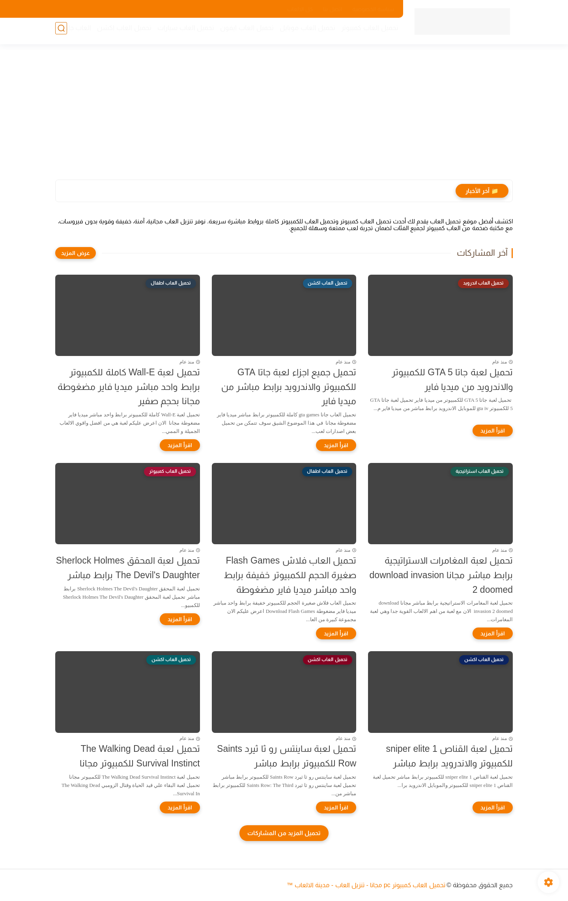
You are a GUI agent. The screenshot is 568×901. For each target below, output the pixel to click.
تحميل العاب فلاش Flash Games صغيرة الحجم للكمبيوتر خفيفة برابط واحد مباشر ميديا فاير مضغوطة (290, 575)
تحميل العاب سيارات (181, 32)
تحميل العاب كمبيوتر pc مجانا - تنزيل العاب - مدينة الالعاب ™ (365, 885)
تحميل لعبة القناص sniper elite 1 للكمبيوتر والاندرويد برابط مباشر (449, 756)
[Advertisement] (284, 118)
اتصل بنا (332, 9)
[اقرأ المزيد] (493, 430)
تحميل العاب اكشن (120, 32)
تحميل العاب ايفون (243, 32)
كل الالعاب (300, 9)
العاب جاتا (74, 32)
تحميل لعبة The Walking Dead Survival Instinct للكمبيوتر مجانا (140, 756)
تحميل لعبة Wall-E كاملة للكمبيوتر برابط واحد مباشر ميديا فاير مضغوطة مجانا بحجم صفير (129, 386)
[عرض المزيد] (75, 253)
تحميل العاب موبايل (303, 32)
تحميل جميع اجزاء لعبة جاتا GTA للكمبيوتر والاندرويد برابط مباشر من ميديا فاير (289, 386)
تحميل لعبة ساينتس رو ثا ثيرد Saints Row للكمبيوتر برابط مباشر (286, 756)
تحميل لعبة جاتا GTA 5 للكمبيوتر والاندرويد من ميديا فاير (452, 379)
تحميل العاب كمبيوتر (366, 32)
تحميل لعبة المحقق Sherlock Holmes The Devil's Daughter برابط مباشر (128, 567)
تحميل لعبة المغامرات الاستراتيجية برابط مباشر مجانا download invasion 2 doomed (441, 575)
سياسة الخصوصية (373, 9)
